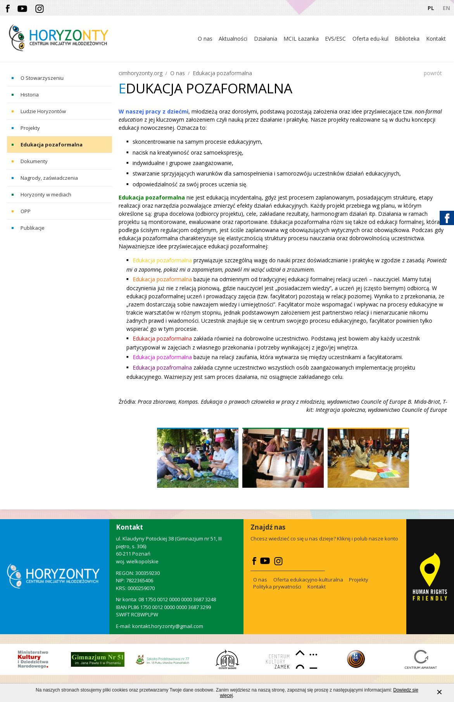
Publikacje (33, 227)
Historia (30, 94)
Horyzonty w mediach (46, 194)
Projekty (30, 127)
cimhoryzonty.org (140, 73)
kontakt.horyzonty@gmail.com (167, 626)
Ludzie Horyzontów (43, 111)
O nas (177, 73)
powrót (433, 73)
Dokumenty (34, 161)
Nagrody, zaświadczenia (49, 177)
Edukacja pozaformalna (52, 144)
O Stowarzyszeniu (42, 77)
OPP (26, 211)
